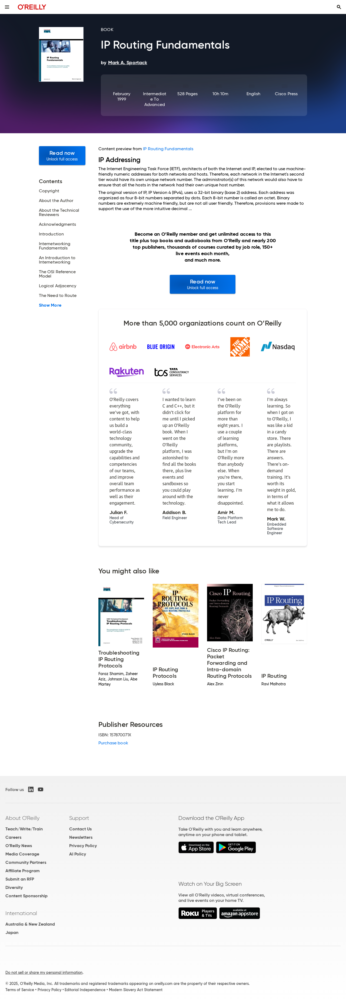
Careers (13, 837)
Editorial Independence (85, 989)
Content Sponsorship (26, 896)
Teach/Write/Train (24, 829)
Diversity (14, 887)
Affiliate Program (22, 871)
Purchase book (113, 742)
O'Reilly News (18, 845)
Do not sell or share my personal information (43, 972)
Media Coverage (22, 854)
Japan (11, 932)
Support (79, 818)
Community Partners (25, 862)
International (21, 913)
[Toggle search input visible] (338, 7)
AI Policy (77, 854)
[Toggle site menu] (7, 7)
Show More (50, 305)
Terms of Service (19, 989)
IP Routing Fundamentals (168, 148)
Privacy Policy (83, 845)
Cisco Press (286, 93)
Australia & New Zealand (30, 924)
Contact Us (80, 829)
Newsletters (80, 837)
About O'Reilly (22, 818)
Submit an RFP (19, 879)
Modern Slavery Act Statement (135, 989)
